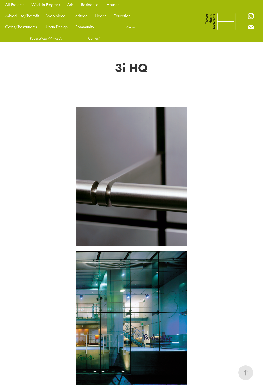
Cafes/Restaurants (21, 27)
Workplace (55, 16)
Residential (90, 4)
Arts (70, 4)
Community (84, 27)
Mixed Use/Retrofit (22, 16)
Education (122, 16)
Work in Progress (45, 4)
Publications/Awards (46, 38)
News (130, 27)
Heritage (80, 16)
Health (100, 16)
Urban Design (56, 27)
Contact (93, 38)
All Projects (14, 4)
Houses (113, 4)
